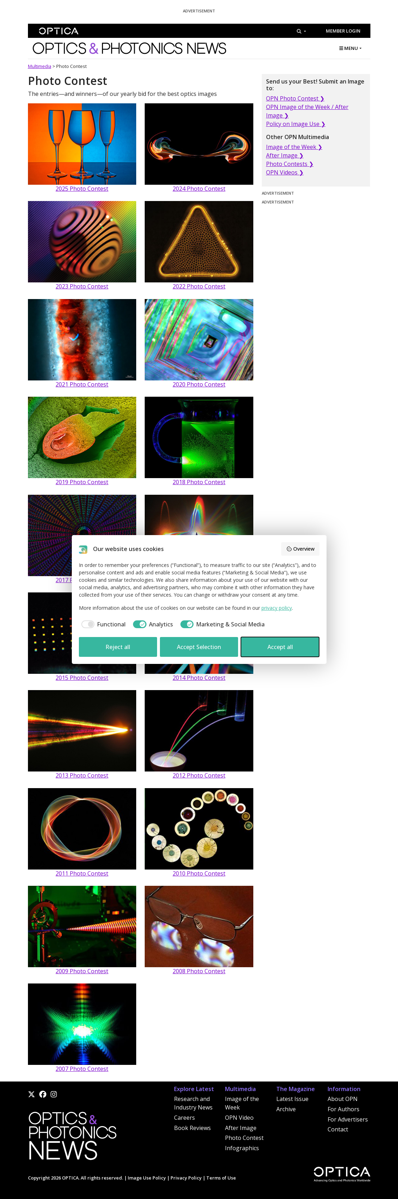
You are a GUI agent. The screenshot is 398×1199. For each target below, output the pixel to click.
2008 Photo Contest (199, 971)
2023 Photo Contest (82, 286)
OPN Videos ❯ (285, 172)
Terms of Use (221, 1178)
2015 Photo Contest (82, 678)
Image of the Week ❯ (294, 147)
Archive (286, 1109)
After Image (240, 1128)
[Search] (301, 31)
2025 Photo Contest (82, 189)
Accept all (280, 647)
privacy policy (276, 607)
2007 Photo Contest (82, 1069)
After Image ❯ (285, 155)
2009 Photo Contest (82, 971)
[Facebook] (42, 1094)
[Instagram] (54, 1094)
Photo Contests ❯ (289, 164)
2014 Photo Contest (199, 678)
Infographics (242, 1148)
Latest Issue (292, 1099)
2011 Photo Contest (82, 873)
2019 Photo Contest (82, 482)
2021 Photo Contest (82, 384)
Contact (338, 1129)
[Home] (72, 1138)
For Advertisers (348, 1119)
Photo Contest (244, 1138)
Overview (300, 548)
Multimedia (39, 66)
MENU (348, 48)
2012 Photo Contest (199, 775)
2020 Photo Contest (199, 384)
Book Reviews (192, 1128)
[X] (31, 1094)
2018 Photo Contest (199, 482)
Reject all (117, 647)
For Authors (343, 1109)
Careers (184, 1117)
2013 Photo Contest (82, 775)
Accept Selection (199, 647)
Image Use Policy (147, 1178)
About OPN (343, 1099)
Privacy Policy (186, 1178)
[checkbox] (102, 624)
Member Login (343, 31)
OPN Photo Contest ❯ (295, 98)
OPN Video (239, 1117)
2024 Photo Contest (199, 189)
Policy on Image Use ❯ (295, 124)
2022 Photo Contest (199, 286)
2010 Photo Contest (199, 873)
